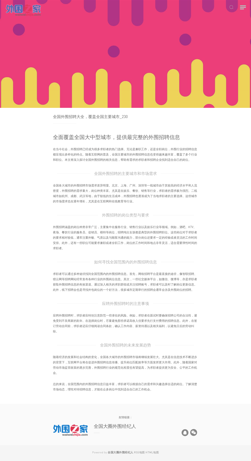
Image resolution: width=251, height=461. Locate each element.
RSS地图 (139, 452)
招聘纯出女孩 (126, 232)
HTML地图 (152, 452)
